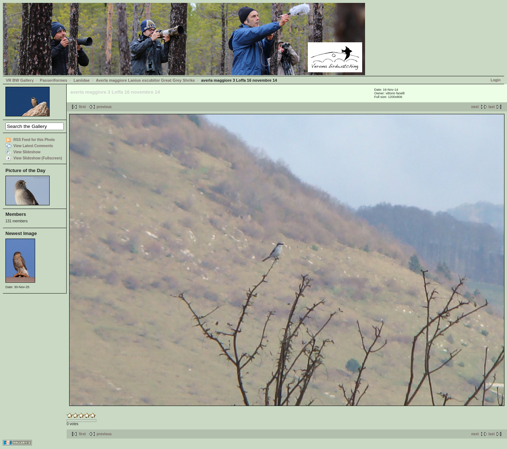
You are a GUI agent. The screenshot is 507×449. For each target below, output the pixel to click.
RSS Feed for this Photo (34, 140)
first (82, 107)
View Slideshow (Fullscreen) (37, 158)
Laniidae (82, 80)
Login (495, 80)
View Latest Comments (33, 146)
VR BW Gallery (20, 80)
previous (104, 107)
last (492, 107)
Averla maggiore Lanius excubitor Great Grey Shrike (145, 80)
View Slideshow (27, 152)
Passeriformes (53, 80)
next (475, 107)
